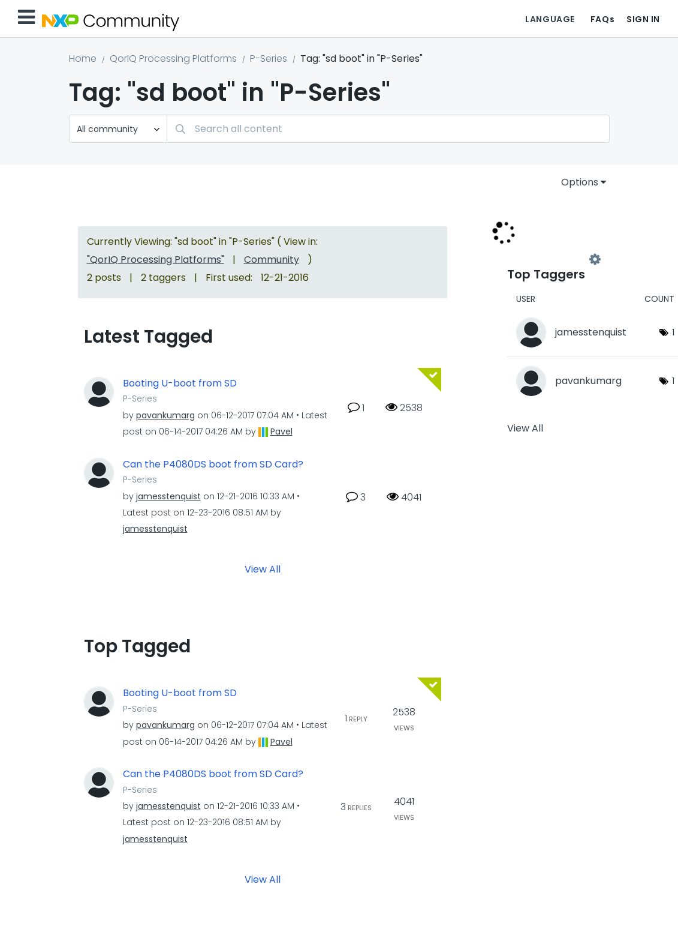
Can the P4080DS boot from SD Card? (213, 464)
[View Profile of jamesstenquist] (168, 496)
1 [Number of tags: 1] (673, 332)
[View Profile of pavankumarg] (165, 415)
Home (83, 58)
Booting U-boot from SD (180, 383)
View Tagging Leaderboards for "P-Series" (551, 259)
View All (263, 569)
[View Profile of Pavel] (281, 431)
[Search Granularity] (118, 128)
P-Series (268, 58)
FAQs (602, 19)
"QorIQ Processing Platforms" (155, 259)
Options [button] (579, 182)
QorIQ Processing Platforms (173, 58)
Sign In (643, 19)
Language (549, 19)
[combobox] (388, 129)
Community (271, 259)
